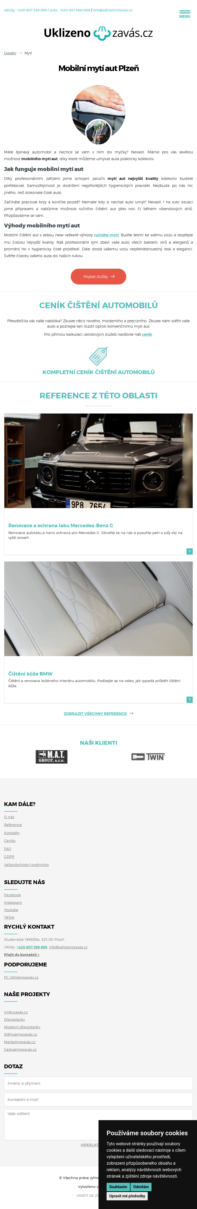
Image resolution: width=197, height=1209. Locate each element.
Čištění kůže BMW (30, 674)
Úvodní (10, 53)
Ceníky (10, 840)
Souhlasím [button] (118, 1187)
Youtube (11, 910)
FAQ (7, 849)
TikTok (9, 917)
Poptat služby (95, 276)
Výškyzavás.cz (16, 1012)
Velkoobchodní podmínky (26, 864)
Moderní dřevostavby (22, 1027)
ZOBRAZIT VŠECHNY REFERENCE (95, 713)
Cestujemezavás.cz (20, 1049)
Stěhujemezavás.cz (20, 1034)
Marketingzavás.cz (20, 1042)
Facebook (12, 895)
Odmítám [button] (141, 1187)
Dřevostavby (14, 1019)
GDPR (9, 856)
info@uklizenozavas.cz (112, 10)
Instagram (13, 902)
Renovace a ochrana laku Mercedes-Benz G (60, 525)
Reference (13, 824)
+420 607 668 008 (74, 10)
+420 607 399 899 (32, 10)
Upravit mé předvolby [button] (127, 1196)
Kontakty (12, 833)
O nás (9, 817)
